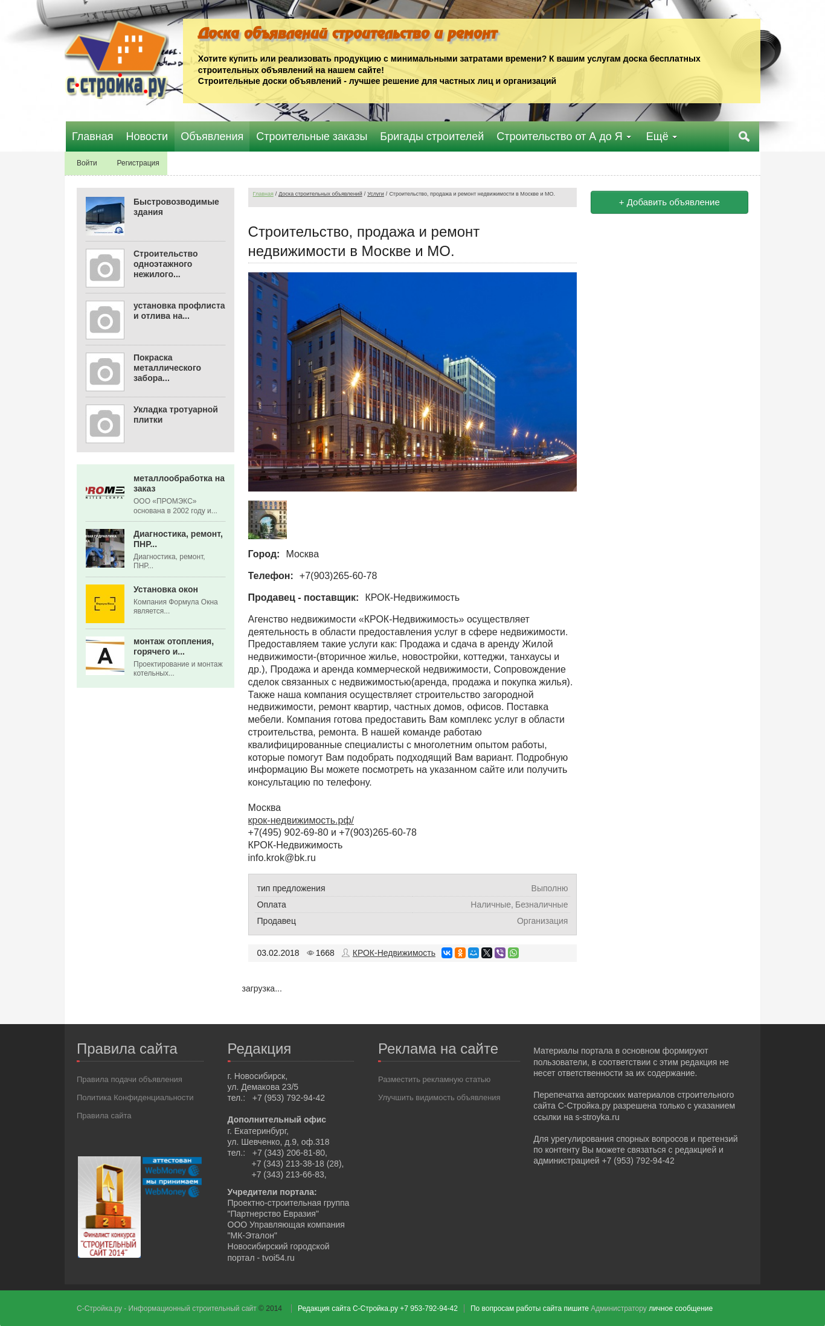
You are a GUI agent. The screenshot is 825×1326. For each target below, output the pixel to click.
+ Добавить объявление (669, 202)
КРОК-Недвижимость (394, 953)
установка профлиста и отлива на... (179, 311)
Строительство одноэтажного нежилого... (165, 264)
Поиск (745, 136)
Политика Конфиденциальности (135, 1096)
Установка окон (165, 589)
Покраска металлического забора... (167, 368)
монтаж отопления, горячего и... (173, 646)
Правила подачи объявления (129, 1078)
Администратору (618, 1308)
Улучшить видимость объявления (439, 1096)
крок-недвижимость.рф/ (301, 820)
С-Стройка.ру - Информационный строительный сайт (167, 1308)
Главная (263, 194)
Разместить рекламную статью (434, 1078)
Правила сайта (104, 1114)
